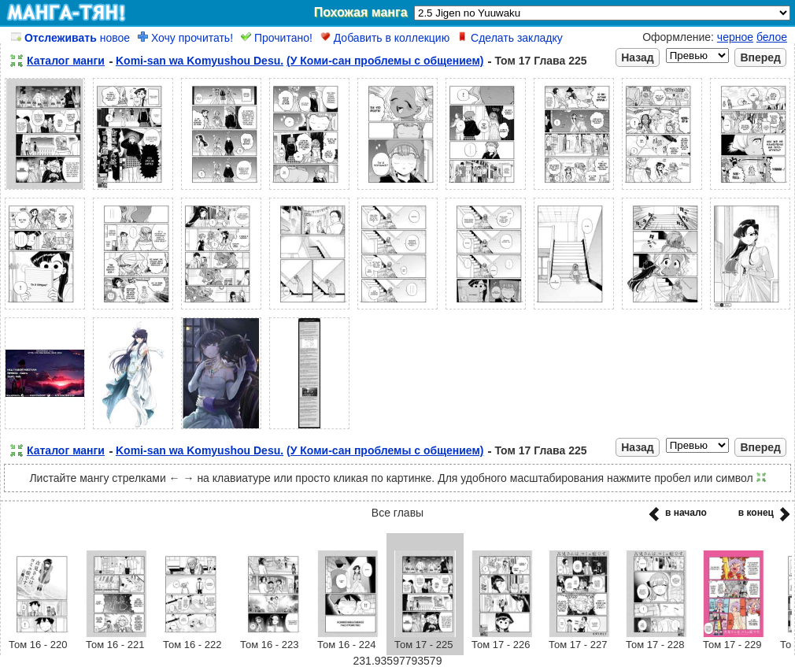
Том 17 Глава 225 (540, 60)
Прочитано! (276, 37)
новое (70, 37)
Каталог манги (66, 60)
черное (735, 37)
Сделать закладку (510, 37)
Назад (637, 57)
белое (771, 37)
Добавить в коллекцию (384, 37)
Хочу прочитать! (185, 37)
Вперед (760, 57)
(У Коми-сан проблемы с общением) (385, 60)
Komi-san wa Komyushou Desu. (199, 60)
